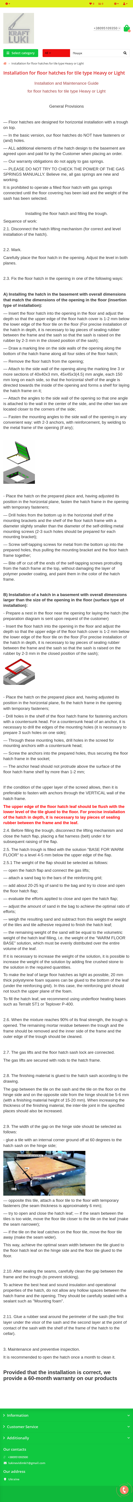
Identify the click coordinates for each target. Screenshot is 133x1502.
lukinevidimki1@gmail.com (26, 1463)
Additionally (66, 1438)
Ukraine (13, 1479)
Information (66, 1415)
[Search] (100, 53)
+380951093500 (18, 1457)
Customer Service (66, 1427)
